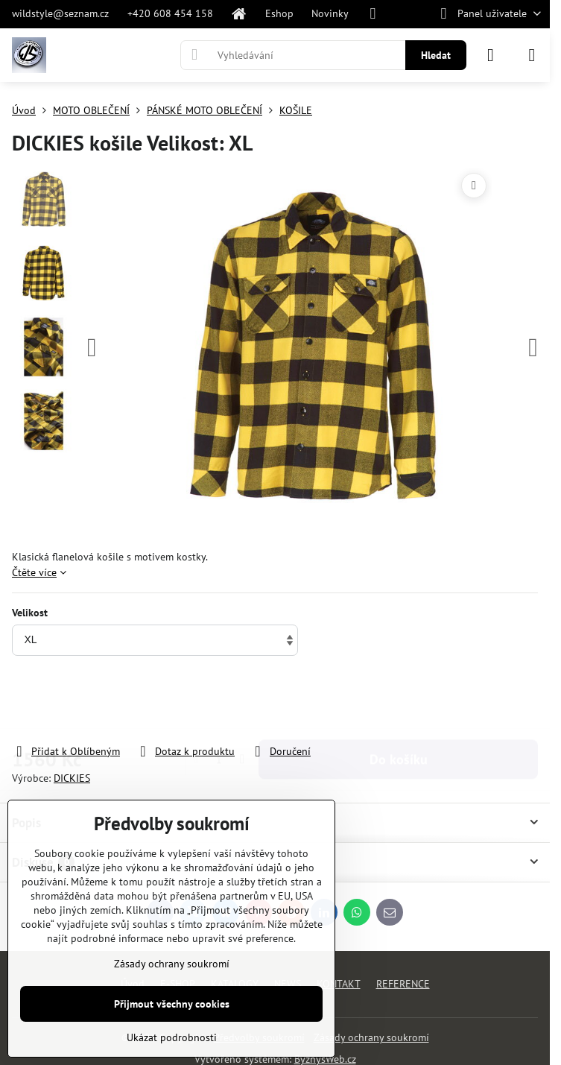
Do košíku (399, 701)
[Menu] (532, 55)
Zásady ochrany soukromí (371, 1037)
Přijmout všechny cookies (171, 1004)
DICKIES (72, 778)
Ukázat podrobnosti (172, 1037)
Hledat (436, 55)
